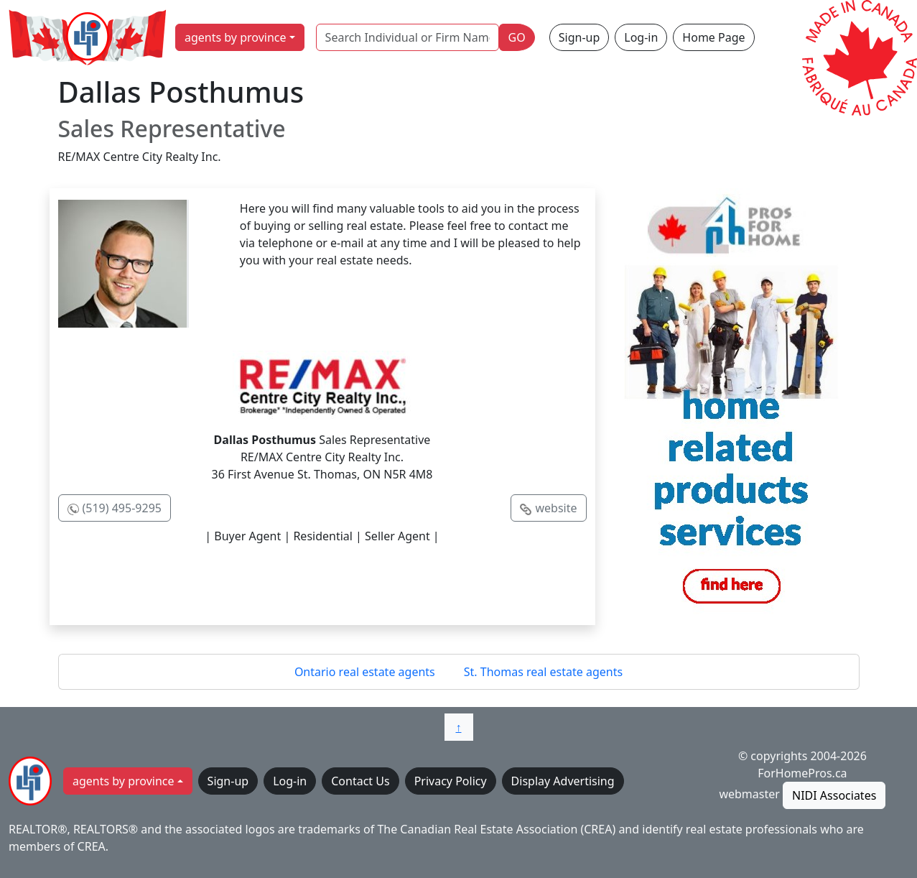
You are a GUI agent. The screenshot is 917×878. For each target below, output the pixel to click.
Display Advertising (563, 781)
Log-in (641, 37)
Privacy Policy (450, 781)
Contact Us (360, 781)
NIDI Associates (834, 795)
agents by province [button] (236, 37)
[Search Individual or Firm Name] (407, 37)
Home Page (713, 37)
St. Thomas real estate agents (543, 672)
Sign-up (579, 37)
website (556, 508)
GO (517, 37)
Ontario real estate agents (364, 672)
